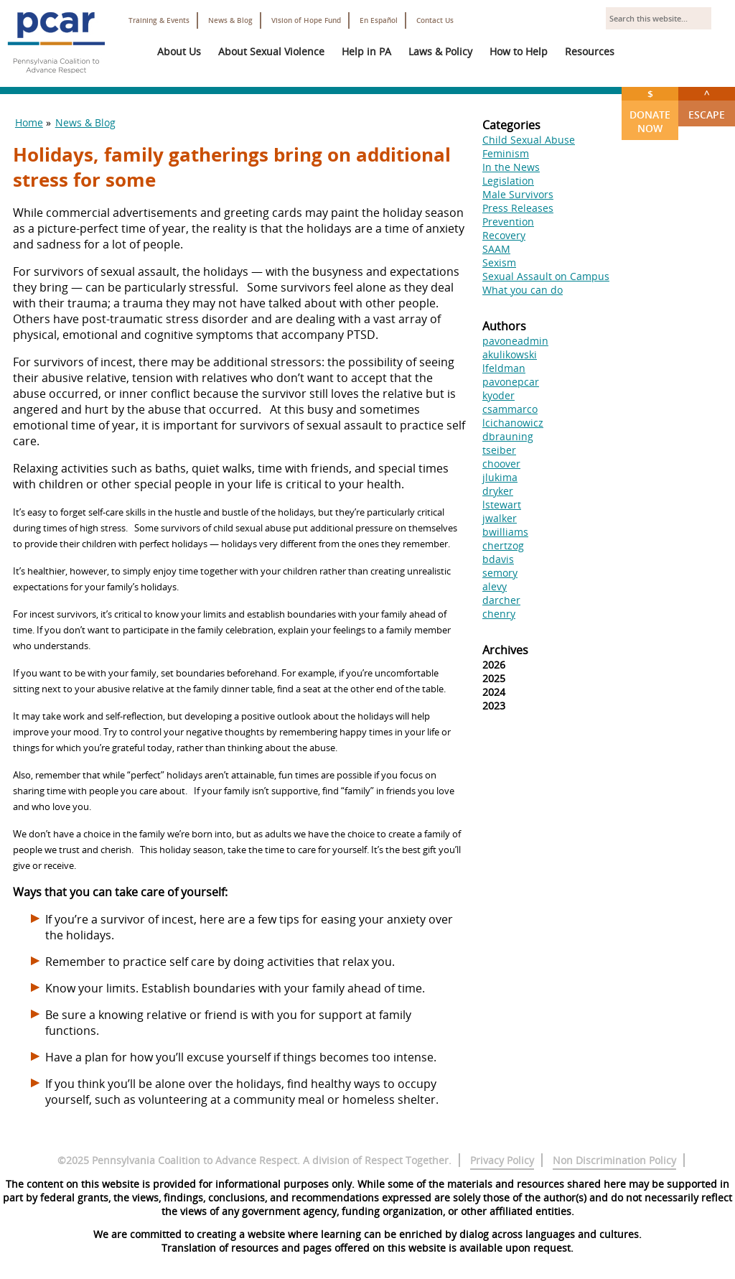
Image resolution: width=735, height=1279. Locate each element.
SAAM (496, 249)
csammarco (510, 409)
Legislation (508, 180)
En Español (379, 20)
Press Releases (517, 208)
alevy (494, 586)
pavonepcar (510, 382)
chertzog (503, 545)
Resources (589, 51)
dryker (497, 491)
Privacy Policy (502, 1160)
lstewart (501, 504)
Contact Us (435, 20)
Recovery (503, 235)
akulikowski (509, 354)
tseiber (499, 450)
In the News (511, 167)
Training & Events (158, 20)
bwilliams (505, 532)
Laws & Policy (440, 51)
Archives (505, 650)
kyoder (498, 395)
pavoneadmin (515, 341)
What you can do (522, 290)
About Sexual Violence (271, 51)
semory (500, 573)
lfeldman (503, 368)
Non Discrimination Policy (614, 1160)
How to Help (519, 51)
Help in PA (366, 51)
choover (501, 463)
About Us (179, 51)
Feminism (505, 153)
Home (29, 122)
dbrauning (507, 436)
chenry (498, 613)
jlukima (500, 477)
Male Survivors (517, 194)
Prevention (508, 221)
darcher (501, 600)
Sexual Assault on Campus (545, 276)
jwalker (499, 518)
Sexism (499, 262)
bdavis (498, 559)
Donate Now (650, 111)
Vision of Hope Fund (306, 20)
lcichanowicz (512, 422)
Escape (706, 104)
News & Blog (230, 20)
